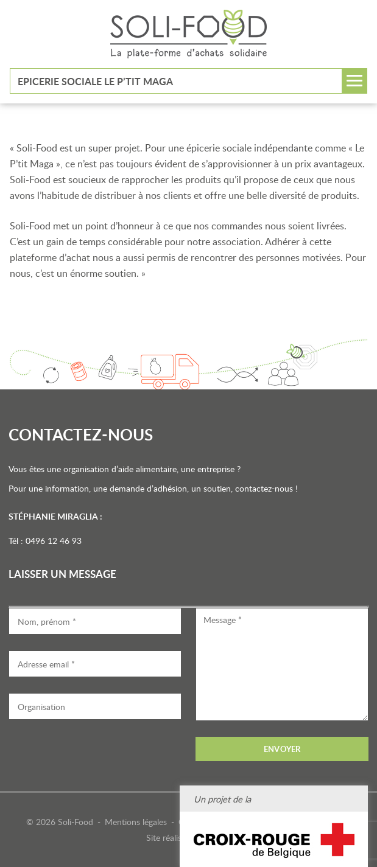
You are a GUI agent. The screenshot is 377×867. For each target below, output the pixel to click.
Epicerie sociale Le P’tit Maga (95, 81)
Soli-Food (188, 34)
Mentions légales (136, 821)
